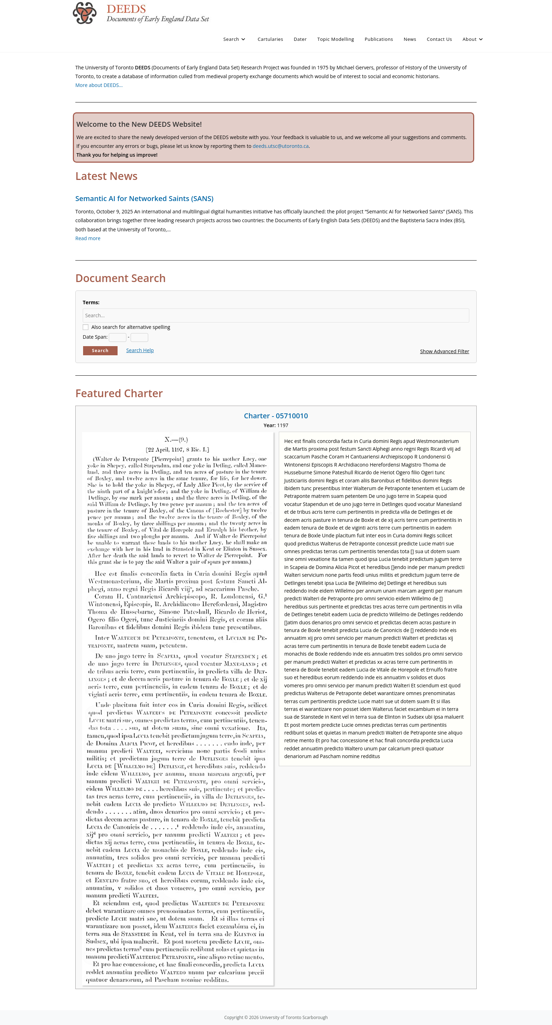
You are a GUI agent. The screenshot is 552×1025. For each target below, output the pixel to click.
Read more (87, 238)
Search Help (140, 350)
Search (100, 351)
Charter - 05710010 (276, 415)
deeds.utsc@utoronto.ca (281, 146)
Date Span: (95, 336)
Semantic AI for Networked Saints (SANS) (144, 198)
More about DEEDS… (99, 85)
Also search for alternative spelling (131, 327)
